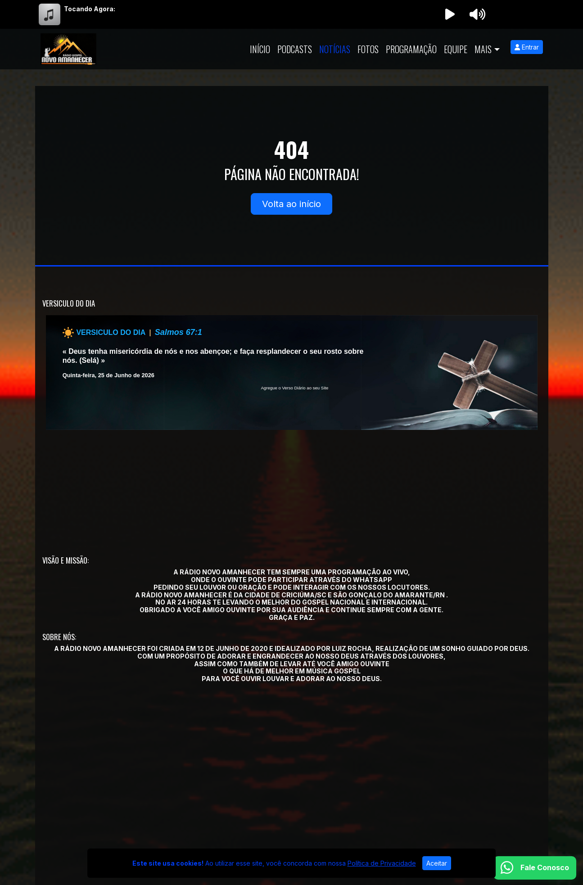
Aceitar (436, 863)
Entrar (527, 47)
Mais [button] (483, 49)
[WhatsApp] (534, 868)
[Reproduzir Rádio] (450, 14)
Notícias (334, 49)
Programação (411, 49)
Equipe (455, 49)
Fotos (368, 49)
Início (260, 49)
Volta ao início (291, 204)
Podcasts (294, 49)
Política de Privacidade (382, 863)
